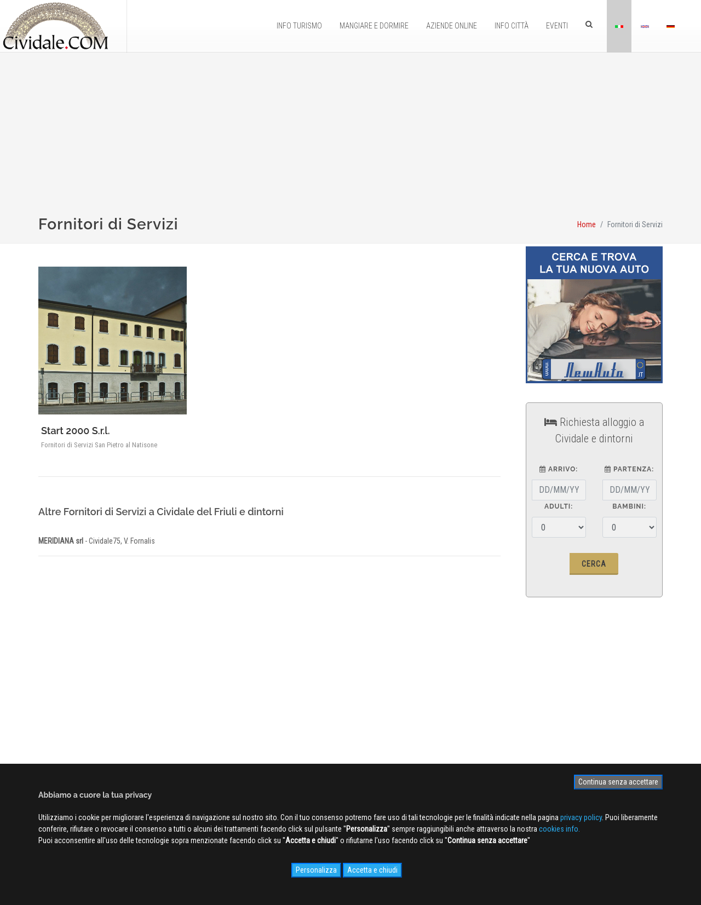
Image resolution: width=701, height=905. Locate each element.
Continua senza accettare (618, 781)
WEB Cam (344, 698)
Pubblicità (203, 714)
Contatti (200, 730)
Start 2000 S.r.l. (75, 430)
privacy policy (581, 817)
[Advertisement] (350, 140)
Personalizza (316, 870)
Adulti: (558, 506)
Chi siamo (204, 698)
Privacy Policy (210, 746)
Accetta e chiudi (372, 870)
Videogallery (349, 730)
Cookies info (208, 762)
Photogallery (349, 714)
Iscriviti (567, 689)
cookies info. (559, 829)
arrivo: (558, 469)
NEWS (339, 746)
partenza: (629, 469)
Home (586, 224)
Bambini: (629, 506)
